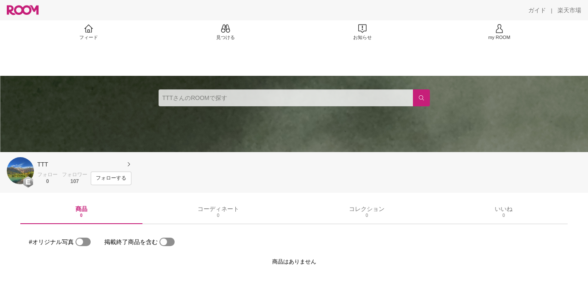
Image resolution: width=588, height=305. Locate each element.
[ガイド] (537, 10)
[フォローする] (111, 178)
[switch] (83, 242)
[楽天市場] (569, 10)
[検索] (421, 97)
